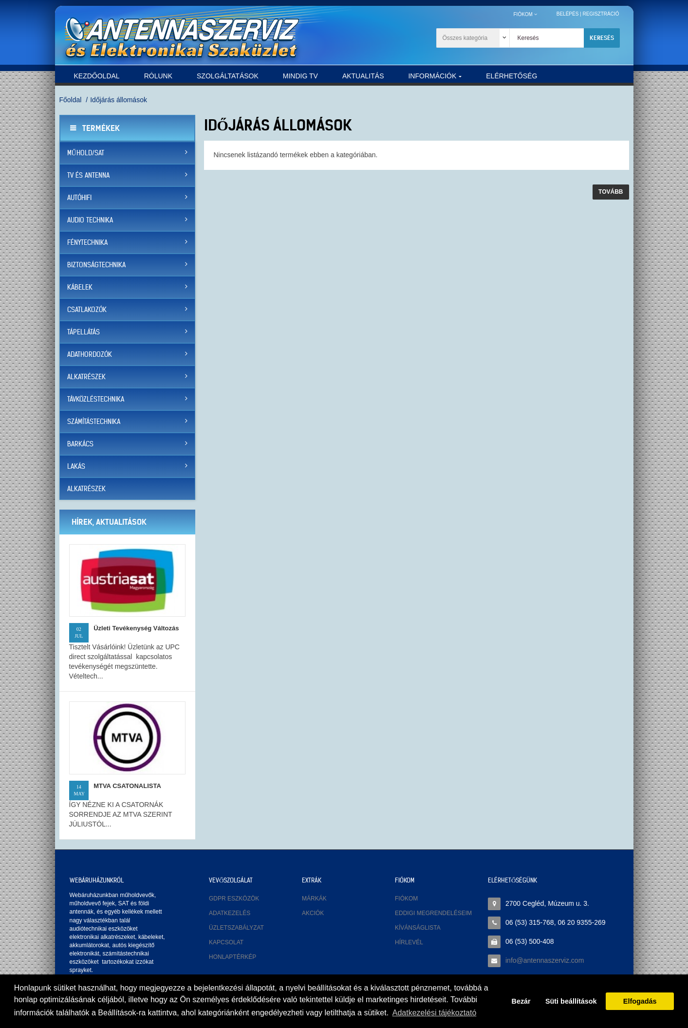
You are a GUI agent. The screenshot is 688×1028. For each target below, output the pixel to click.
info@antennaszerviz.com (544, 960)
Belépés (568, 14)
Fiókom (406, 898)
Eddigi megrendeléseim (433, 913)
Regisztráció (600, 14)
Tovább (610, 191)
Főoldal (70, 100)
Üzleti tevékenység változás (136, 628)
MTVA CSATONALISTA (127, 785)
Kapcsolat (226, 942)
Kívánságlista (418, 927)
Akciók (313, 913)
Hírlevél (409, 942)
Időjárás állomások (118, 100)
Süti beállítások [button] (571, 1001)
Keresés (602, 37)
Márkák (314, 898)
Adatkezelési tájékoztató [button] (434, 1013)
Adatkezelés (229, 913)
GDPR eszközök (234, 898)
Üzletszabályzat (236, 927)
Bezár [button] (521, 1001)
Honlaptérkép (232, 957)
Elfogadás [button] (640, 1001)
